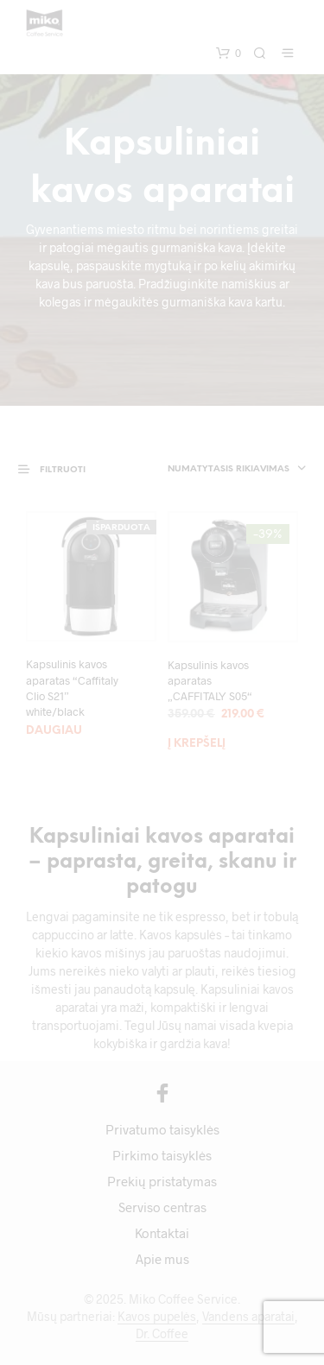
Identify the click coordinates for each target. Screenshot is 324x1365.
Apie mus (162, 1259)
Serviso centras (162, 1207)
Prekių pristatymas (162, 1181)
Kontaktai (162, 1233)
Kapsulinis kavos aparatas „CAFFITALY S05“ (210, 680)
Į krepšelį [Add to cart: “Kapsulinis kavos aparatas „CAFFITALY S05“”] (197, 743)
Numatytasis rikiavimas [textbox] (228, 469)
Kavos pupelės (157, 1317)
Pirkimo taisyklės (162, 1155)
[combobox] (224, 470)
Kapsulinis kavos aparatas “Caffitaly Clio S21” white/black (72, 687)
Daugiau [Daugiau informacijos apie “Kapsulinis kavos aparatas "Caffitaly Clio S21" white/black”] (54, 730)
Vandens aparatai (248, 1317)
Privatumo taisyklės (162, 1129)
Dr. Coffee (162, 1334)
